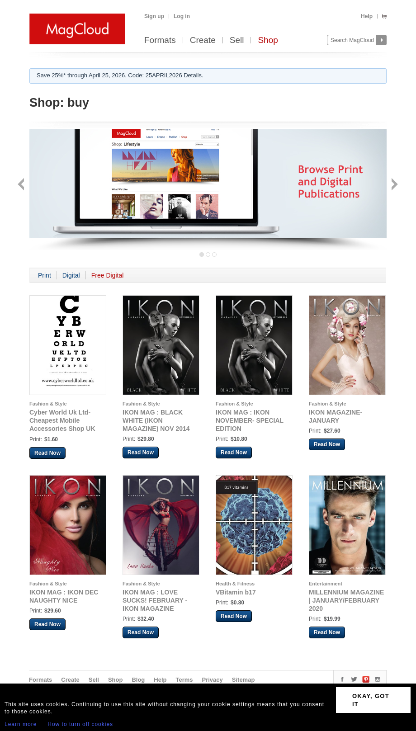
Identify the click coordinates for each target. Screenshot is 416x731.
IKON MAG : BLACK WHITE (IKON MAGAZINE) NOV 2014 (156, 420)
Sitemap (243, 679)
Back (22, 185)
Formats (160, 40)
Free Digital (107, 275)
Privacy (212, 679)
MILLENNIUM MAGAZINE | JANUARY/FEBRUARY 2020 (346, 600)
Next (393, 185)
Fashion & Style (48, 403)
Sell (237, 40)
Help (367, 16)
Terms (184, 679)
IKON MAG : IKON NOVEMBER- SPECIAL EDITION (250, 420)
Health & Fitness (235, 583)
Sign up (154, 16)
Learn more (21, 724)
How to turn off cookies (80, 724)
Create (203, 40)
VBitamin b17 (236, 592)
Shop (268, 40)
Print (44, 275)
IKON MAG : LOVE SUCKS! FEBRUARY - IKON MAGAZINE (155, 600)
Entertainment (325, 583)
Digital (71, 275)
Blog (138, 679)
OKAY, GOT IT (370, 700)
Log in (182, 16)
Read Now (47, 453)
